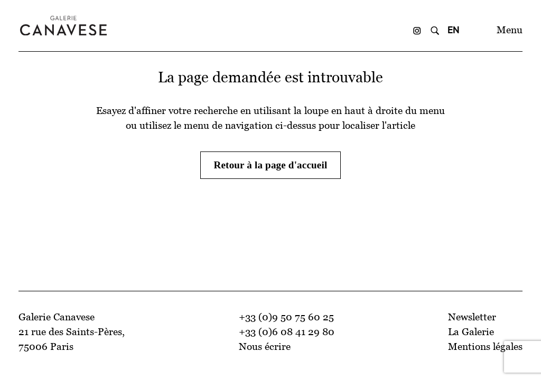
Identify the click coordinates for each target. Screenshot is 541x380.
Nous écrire (265, 346)
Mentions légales (485, 346)
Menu (510, 29)
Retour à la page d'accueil (271, 164)
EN (453, 29)
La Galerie (471, 331)
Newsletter (472, 316)
